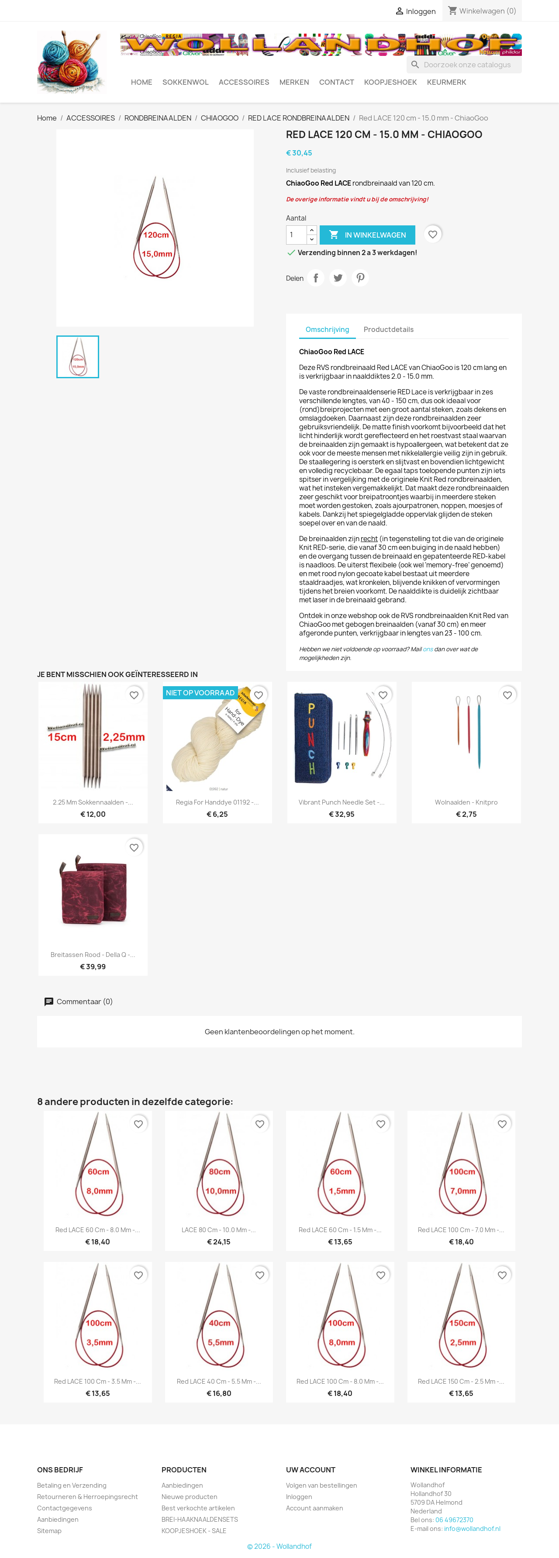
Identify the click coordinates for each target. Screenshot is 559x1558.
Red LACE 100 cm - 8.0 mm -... (340, 1381)
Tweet (338, 278)
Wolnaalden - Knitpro (466, 802)
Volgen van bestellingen (321, 1485)
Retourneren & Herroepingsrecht (87, 1496)
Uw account (310, 1470)
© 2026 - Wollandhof (279, 1546)
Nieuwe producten (189, 1496)
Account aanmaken (314, 1508)
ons (428, 649)
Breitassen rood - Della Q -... (93, 954)
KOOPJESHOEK (390, 82)
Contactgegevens (64, 1508)
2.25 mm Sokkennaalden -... (93, 802)
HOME (141, 82)
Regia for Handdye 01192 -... (217, 802)
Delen (315, 278)
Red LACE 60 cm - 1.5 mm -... (340, 1230)
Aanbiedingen (58, 1519)
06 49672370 (454, 1520)
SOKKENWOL (185, 82)
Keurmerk (446, 82)
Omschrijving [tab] (327, 329)
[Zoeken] (464, 64)
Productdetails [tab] (389, 329)
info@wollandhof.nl (472, 1528)
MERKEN (294, 82)
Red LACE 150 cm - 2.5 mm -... (461, 1381)
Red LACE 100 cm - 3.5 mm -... (97, 1381)
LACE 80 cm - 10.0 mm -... (219, 1230)
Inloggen (299, 1496)
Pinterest (360, 278)
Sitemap (49, 1531)
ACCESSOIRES (244, 82)
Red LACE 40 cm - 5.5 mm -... (219, 1381)
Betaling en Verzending (72, 1485)
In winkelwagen (367, 235)
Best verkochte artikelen (198, 1508)
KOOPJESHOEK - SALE (194, 1531)
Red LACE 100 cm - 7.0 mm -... (461, 1230)
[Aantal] (296, 235)
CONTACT (336, 82)
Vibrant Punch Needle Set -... (342, 802)
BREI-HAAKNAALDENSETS (200, 1519)
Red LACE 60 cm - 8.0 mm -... (97, 1230)
